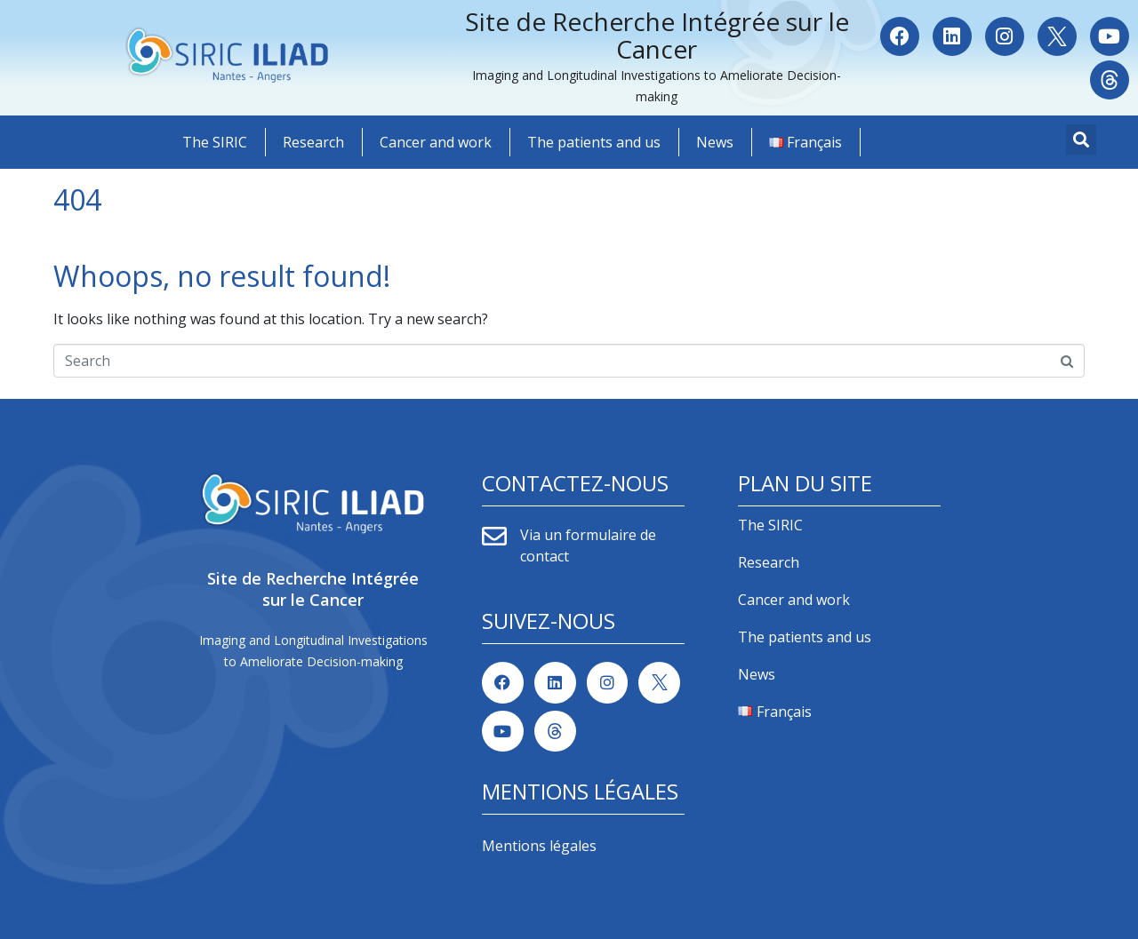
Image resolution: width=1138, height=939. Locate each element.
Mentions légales (539, 845)
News (714, 142)
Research (313, 142)
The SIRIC (214, 142)
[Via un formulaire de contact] (494, 536)
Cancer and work (436, 142)
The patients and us (594, 142)
